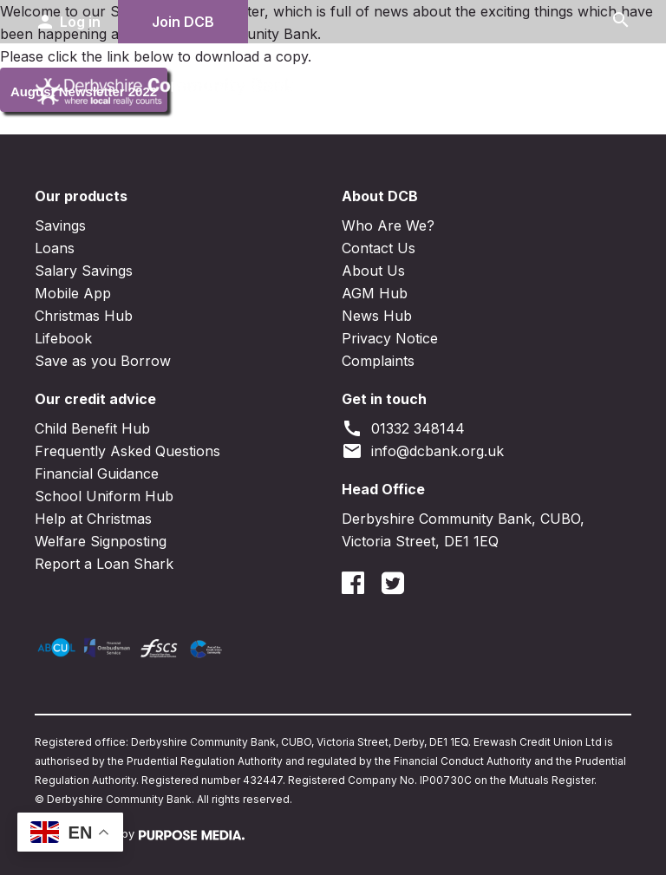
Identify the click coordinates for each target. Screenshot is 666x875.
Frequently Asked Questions (127, 451)
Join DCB (183, 21)
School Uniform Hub (104, 496)
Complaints (378, 360)
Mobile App (73, 293)
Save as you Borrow (103, 360)
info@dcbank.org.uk (423, 451)
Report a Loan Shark (104, 563)
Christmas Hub (84, 315)
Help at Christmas (93, 518)
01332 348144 (403, 428)
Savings (60, 225)
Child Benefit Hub (92, 428)
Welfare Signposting (100, 541)
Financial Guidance (97, 473)
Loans (55, 248)
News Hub (377, 315)
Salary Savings (84, 270)
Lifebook (63, 338)
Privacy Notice (390, 338)
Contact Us (378, 248)
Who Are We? (388, 225)
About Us (373, 270)
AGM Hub (375, 293)
